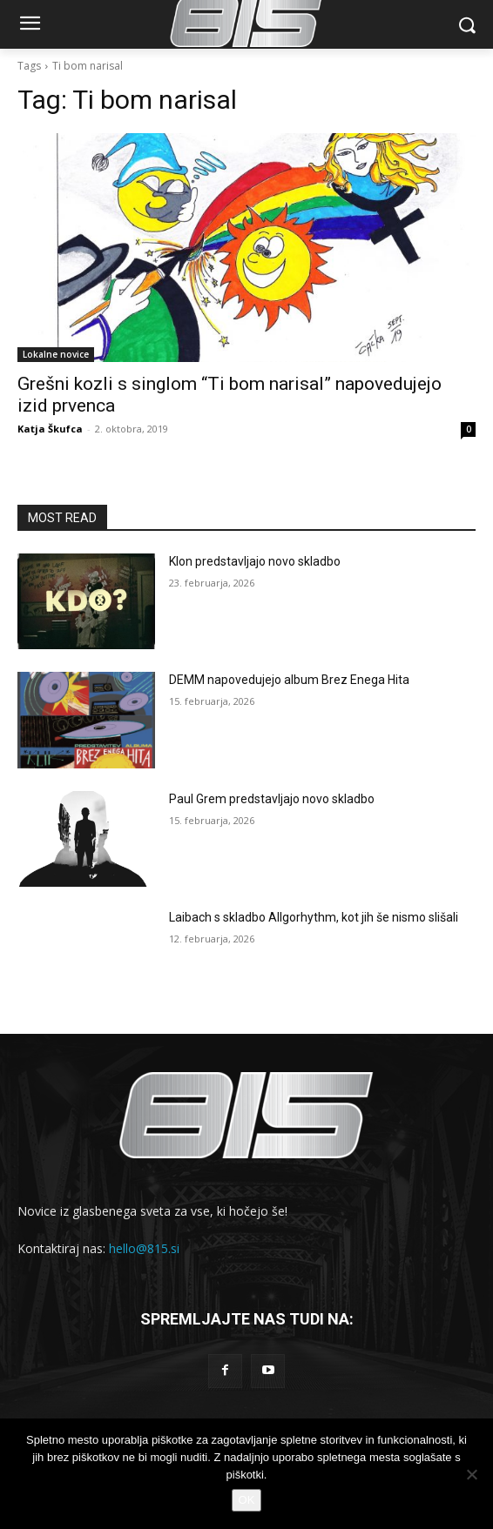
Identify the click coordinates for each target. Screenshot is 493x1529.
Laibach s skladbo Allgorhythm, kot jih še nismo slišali (313, 917)
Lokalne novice (56, 354)
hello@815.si (144, 1248)
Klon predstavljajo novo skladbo (255, 561)
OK (247, 1499)
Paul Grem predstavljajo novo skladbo (272, 799)
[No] (471, 1474)
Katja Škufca (50, 428)
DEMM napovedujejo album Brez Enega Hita (289, 680)
